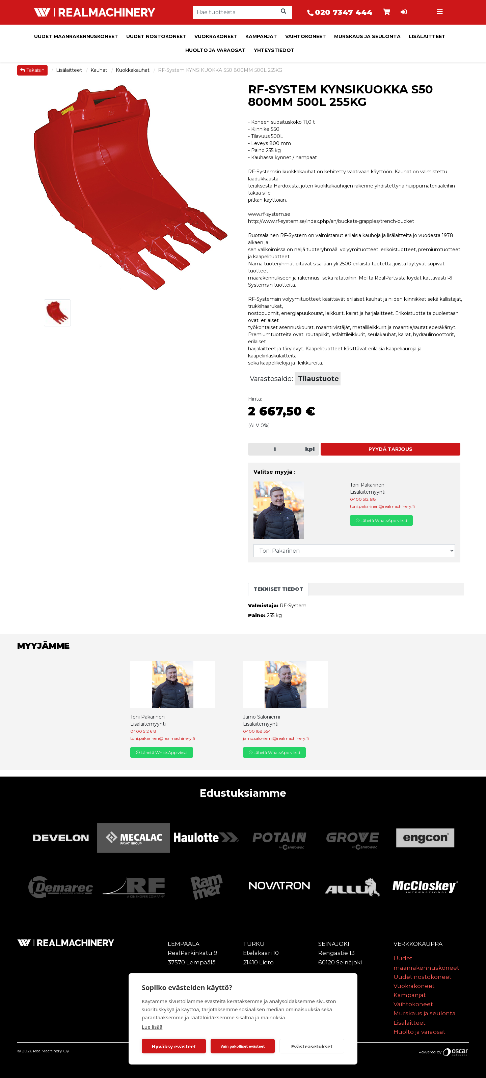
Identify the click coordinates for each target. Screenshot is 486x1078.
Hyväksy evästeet (174, 1046)
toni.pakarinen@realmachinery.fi (382, 506)
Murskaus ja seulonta (367, 36)
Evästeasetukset (312, 1046)
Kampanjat (261, 36)
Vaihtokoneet (305, 36)
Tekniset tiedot (278, 589)
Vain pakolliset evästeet (242, 1046)
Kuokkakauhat (133, 70)
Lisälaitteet (427, 36)
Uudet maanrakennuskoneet (76, 36)
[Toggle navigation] (440, 12)
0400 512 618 (363, 499)
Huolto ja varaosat (215, 50)
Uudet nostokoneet (156, 36)
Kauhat (99, 70)
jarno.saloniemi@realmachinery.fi (276, 738)
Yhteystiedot (274, 50)
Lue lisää (152, 1026)
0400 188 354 (257, 731)
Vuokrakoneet (215, 36)
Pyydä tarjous (390, 449)
